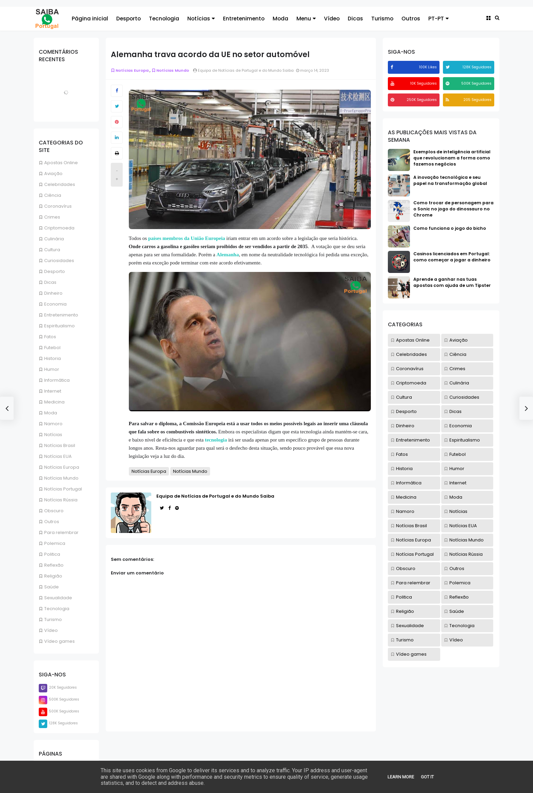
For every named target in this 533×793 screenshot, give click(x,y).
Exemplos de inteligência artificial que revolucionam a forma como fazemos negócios (452, 158)
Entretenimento (243, 18)
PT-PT (438, 18)
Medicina (54, 402)
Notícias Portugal (63, 489)
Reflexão (54, 565)
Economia (55, 304)
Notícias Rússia (61, 500)
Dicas (355, 18)
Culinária (54, 239)
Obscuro (54, 510)
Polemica (54, 543)
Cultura (52, 249)
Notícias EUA (58, 456)
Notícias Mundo (61, 478)
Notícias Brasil (59, 445)
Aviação (53, 173)
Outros (410, 18)
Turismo (382, 18)
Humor (51, 369)
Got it (427, 776)
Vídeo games (59, 641)
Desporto (128, 18)
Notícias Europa (61, 467)
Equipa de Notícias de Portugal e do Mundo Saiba (215, 496)
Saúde (51, 587)
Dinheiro (53, 293)
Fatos (50, 336)
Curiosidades (59, 260)
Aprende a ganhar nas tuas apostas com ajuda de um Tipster (452, 282)
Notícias (201, 18)
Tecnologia (164, 18)
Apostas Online (61, 162)
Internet (52, 391)
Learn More (401, 776)
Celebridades (59, 184)
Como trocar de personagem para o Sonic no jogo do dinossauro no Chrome (453, 209)
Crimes (52, 217)
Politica (52, 554)
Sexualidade (58, 597)
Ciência (52, 195)
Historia (52, 358)
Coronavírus (58, 206)
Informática (57, 380)
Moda (280, 18)
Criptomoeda (59, 228)
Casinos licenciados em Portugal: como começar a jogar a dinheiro (452, 257)
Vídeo (332, 18)
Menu (306, 18)
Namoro (53, 423)
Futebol (52, 347)
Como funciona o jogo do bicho (449, 228)
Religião (53, 576)
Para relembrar (61, 532)
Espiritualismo (59, 326)
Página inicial (90, 18)
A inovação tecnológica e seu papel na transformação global (450, 180)
